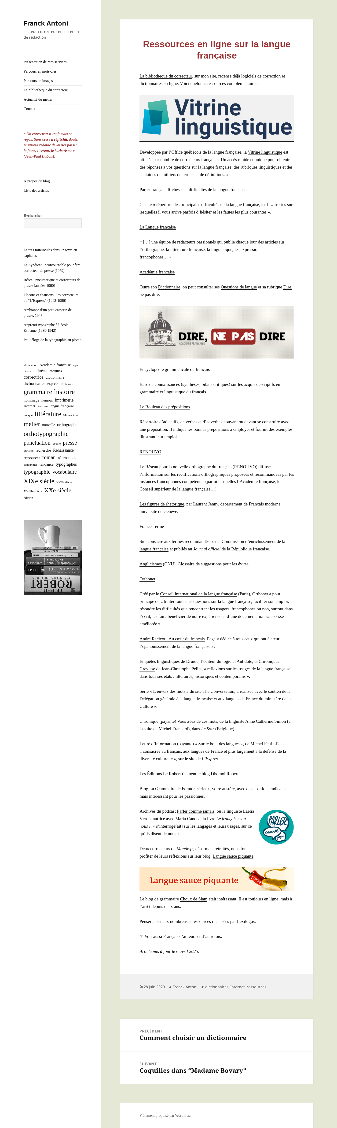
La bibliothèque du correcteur (46, 90)
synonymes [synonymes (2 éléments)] (30, 464)
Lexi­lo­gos (246, 921)
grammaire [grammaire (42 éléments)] (38, 391)
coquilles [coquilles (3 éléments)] (55, 371)
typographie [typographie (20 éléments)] (37, 472)
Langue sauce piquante (233, 856)
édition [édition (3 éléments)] (28, 498)
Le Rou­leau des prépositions (164, 406)
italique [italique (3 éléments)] (42, 406)
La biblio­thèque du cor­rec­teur (165, 76)
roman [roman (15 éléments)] (49, 457)
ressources (256, 986)
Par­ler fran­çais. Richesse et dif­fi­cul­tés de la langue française (192, 189)
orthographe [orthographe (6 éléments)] (67, 424)
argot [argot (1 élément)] (75, 365)
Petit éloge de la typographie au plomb (52, 340)
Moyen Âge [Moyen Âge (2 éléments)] (70, 415)
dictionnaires (216, 986)
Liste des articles (36, 190)
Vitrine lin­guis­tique (265, 152)
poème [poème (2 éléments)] (57, 443)
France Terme (151, 526)
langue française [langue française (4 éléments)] (62, 406)
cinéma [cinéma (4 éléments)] (42, 371)
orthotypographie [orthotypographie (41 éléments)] (46, 433)
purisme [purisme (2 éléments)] (28, 450)
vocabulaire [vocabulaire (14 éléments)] (65, 472)
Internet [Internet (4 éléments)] (29, 406)
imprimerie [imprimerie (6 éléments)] (64, 400)
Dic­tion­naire (169, 286)
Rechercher (33, 215)
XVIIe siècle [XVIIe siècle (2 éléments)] (64, 482)
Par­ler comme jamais (195, 811)
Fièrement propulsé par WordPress (165, 1115)
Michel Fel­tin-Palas (267, 743)
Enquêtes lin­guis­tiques (159, 661)
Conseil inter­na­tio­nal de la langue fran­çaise (198, 593)
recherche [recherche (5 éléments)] (43, 450)
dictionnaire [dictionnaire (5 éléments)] (55, 377)
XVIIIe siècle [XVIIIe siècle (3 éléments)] (33, 491)
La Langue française (157, 227)
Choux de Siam (193, 898)
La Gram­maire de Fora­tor (172, 788)
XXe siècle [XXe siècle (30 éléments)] (57, 490)
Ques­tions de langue (239, 286)
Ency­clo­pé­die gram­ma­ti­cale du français (174, 369)
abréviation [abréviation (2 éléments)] (30, 365)
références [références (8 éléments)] (67, 457)
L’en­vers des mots (169, 691)
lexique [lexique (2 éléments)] (28, 415)
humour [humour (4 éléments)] (47, 400)
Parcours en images (38, 81)
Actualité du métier (38, 99)
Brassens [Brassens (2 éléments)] (29, 371)
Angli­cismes (150, 563)
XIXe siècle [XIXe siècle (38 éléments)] (39, 481)
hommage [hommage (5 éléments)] (31, 400)
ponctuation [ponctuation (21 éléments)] (37, 442)
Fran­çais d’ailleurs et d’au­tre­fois (192, 936)
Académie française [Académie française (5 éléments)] (55, 365)
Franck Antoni (46, 23)
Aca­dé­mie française (157, 271)
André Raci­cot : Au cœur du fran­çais (172, 638)
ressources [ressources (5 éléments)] (32, 458)
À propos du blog (37, 181)
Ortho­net (147, 578)
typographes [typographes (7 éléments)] (66, 464)
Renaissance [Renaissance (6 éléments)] (63, 450)
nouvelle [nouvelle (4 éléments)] (48, 425)
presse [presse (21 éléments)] (70, 442)
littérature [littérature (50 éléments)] (48, 414)
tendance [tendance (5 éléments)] (47, 464)
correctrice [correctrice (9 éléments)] (34, 377)
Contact (29, 109)
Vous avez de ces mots (197, 721)
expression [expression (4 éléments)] (55, 384)
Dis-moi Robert (225, 773)
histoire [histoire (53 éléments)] (64, 391)
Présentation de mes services (45, 62)
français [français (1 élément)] (69, 384)
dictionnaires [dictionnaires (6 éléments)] (34, 383)
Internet (237, 986)
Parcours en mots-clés (40, 71)
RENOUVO (150, 451)
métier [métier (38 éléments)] (32, 424)
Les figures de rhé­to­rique (161, 503)
